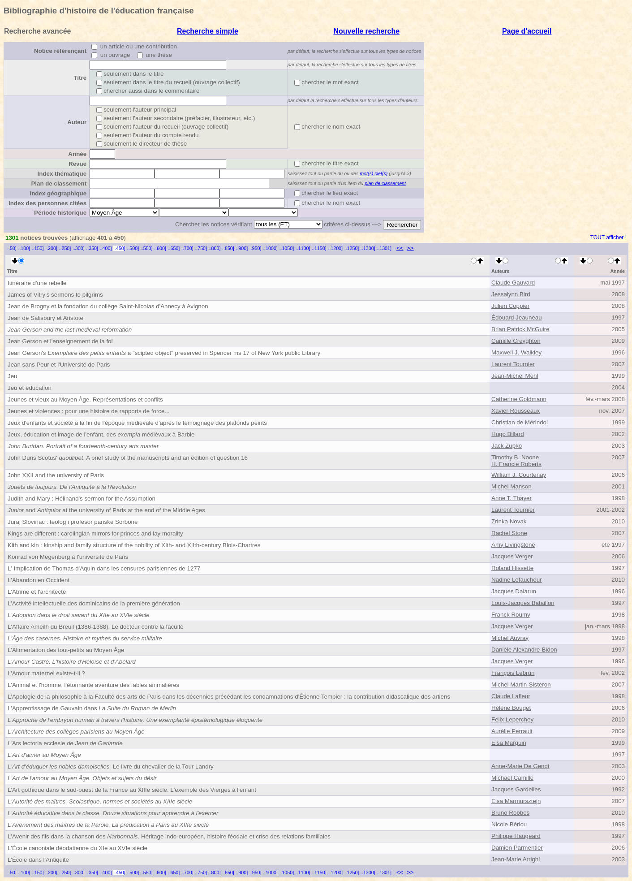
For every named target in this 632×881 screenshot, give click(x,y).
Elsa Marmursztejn (516, 801)
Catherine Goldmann (518, 399)
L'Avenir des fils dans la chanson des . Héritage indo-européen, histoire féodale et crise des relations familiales (169, 836)
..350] (92, 248)
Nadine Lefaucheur (516, 579)
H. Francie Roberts (516, 464)
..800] (215, 248)
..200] (51, 248)
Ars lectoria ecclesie (65, 743)
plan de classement (385, 183)
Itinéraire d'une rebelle (37, 283)
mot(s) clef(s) (373, 173)
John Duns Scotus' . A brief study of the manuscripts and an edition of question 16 (128, 457)
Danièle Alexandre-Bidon (524, 649)
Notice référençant (60, 51)
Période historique (60, 212)
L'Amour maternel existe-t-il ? (46, 673)
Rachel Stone (509, 533)
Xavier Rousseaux (515, 410)
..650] (174, 248)
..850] (228, 248)
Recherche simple (207, 31)
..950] (255, 248)
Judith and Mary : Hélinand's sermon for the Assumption (81, 498)
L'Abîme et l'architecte (37, 591)
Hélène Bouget (511, 707)
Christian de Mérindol (519, 422)
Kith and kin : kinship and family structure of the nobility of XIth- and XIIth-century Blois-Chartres (134, 545)
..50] (12, 248)
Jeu (12, 376)
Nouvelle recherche (366, 31)
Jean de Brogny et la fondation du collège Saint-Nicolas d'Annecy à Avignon (108, 306)
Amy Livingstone (513, 544)
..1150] (319, 248)
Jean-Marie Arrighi (515, 859)
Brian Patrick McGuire (520, 329)
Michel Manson (511, 486)
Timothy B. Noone (515, 457)
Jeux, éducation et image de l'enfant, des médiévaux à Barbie (101, 434)
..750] (201, 248)
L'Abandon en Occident (38, 580)
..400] (106, 248)
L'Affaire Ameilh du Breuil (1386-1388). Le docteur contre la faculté (96, 626)
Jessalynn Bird (510, 294)
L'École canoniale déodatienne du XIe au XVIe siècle (77, 848)
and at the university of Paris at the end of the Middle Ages (106, 510)
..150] (38, 248)
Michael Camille (512, 777)
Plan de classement (58, 183)
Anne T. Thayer (511, 498)
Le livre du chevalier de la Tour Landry (111, 766)
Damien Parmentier (517, 847)
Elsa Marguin (508, 742)
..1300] (368, 248)
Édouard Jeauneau (516, 317)
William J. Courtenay (518, 474)
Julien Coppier (510, 305)
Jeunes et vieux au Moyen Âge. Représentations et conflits (85, 399)
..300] (79, 248)
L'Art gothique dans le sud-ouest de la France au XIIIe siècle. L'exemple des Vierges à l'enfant (132, 789)
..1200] (335, 248)
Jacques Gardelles (516, 789)
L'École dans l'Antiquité (38, 859)
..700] (187, 248)
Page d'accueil (527, 31)
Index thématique (61, 173)
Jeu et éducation (30, 387)
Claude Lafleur (510, 696)
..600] (160, 248)
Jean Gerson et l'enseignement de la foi (60, 341)
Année (77, 154)
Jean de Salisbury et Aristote (45, 318)
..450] (119, 248)
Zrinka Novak (509, 521)
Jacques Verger (512, 556)
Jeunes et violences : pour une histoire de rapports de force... (89, 411)
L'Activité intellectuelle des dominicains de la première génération (94, 603)
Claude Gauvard (513, 282)
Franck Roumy (510, 614)
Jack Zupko (506, 445)
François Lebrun (512, 672)
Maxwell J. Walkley (516, 352)
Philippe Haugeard (516, 836)
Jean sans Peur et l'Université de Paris (59, 364)
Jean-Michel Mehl (514, 375)
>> (410, 248)
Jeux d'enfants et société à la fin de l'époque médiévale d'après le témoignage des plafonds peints (137, 422)
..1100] (303, 248)
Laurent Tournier (513, 364)
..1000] (270, 248)
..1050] (286, 248)
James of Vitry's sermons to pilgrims (55, 294)
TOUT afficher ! (608, 237)
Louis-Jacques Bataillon (523, 603)
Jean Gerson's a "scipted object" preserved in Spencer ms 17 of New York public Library (164, 353)
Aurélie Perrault (512, 731)
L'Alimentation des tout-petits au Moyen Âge (66, 650)
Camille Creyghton (516, 340)
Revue (77, 163)
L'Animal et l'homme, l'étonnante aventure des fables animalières (93, 685)
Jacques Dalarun (513, 591)
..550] (147, 248)
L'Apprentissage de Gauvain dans (92, 708)
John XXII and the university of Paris (56, 475)
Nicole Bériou (509, 824)
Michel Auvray (510, 638)
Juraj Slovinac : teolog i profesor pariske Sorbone (73, 521)
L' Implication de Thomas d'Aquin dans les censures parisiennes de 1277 (104, 568)
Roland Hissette (512, 568)
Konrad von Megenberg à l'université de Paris (68, 556)
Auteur (76, 122)
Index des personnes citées (47, 203)
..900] (242, 248)
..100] (24, 248)
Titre (79, 77)
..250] (65, 248)
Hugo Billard (507, 434)
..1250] (351, 248)
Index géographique (58, 193)
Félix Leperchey (512, 719)
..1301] (384, 248)
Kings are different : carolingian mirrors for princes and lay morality (95, 533)
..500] (133, 248)
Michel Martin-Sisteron (521, 684)
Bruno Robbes (510, 812)
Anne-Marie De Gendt (520, 766)
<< (400, 248)
